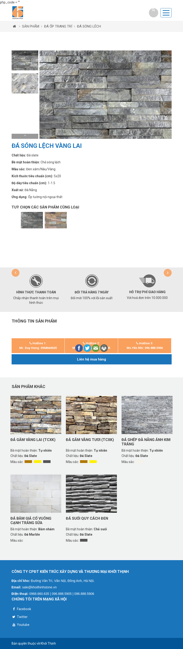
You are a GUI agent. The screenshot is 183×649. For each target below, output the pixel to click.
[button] (25, 53)
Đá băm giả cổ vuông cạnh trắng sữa (30, 520)
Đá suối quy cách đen (87, 518)
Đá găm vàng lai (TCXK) (32, 440)
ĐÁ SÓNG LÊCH (89, 26)
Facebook (21, 609)
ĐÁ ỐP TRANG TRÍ (58, 26)
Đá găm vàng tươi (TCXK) (90, 440)
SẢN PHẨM (30, 26)
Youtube (20, 625)
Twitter (20, 617)
